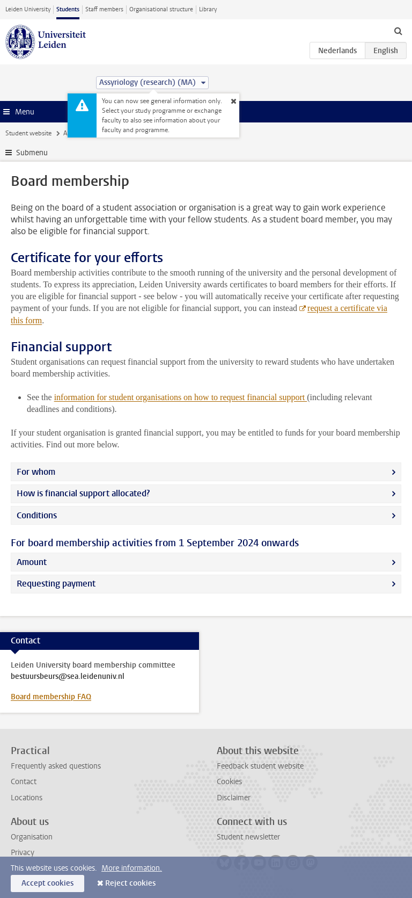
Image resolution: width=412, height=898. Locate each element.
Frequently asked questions (56, 766)
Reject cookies (130, 883)
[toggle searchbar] (398, 30)
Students (67, 9)
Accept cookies (47, 883)
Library (208, 9)
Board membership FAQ (51, 697)
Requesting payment (56, 583)
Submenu (32, 153)
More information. (131, 868)
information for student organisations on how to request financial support (180, 397)
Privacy (22, 853)
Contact (23, 782)
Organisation (32, 837)
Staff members (104, 9)
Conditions (37, 515)
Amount (32, 562)
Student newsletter (248, 837)
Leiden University (27, 9)
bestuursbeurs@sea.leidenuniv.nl (67, 677)
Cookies (229, 782)
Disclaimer (234, 798)
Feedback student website (260, 766)
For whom (36, 471)
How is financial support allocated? (83, 493)
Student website (28, 133)
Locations (26, 798)
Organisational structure (161, 9)
